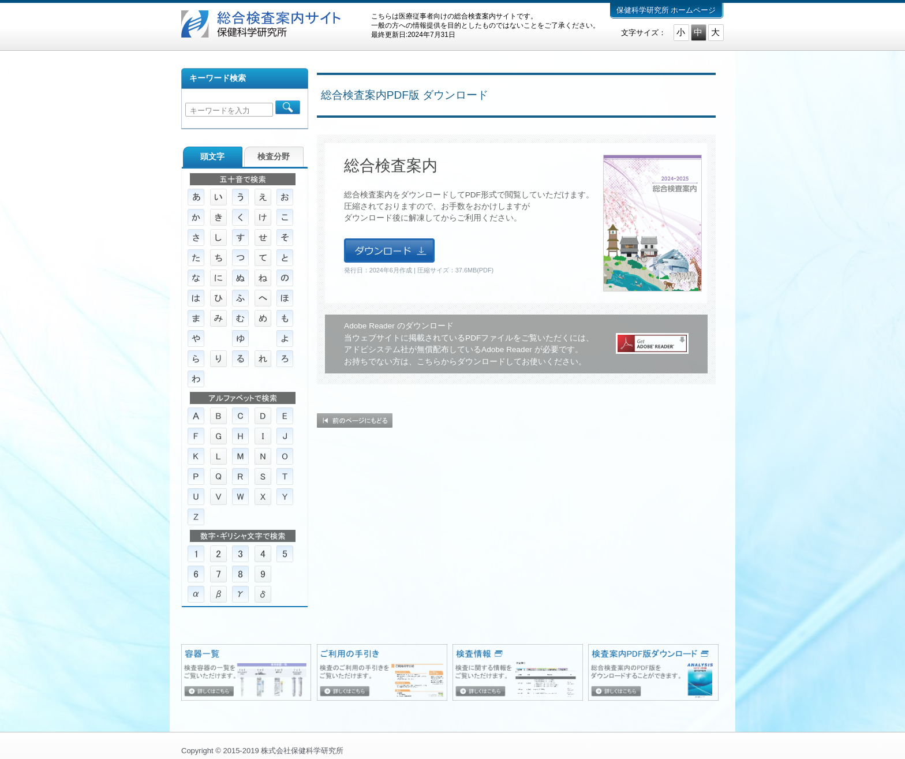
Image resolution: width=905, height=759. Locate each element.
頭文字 (212, 156)
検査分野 (273, 156)
